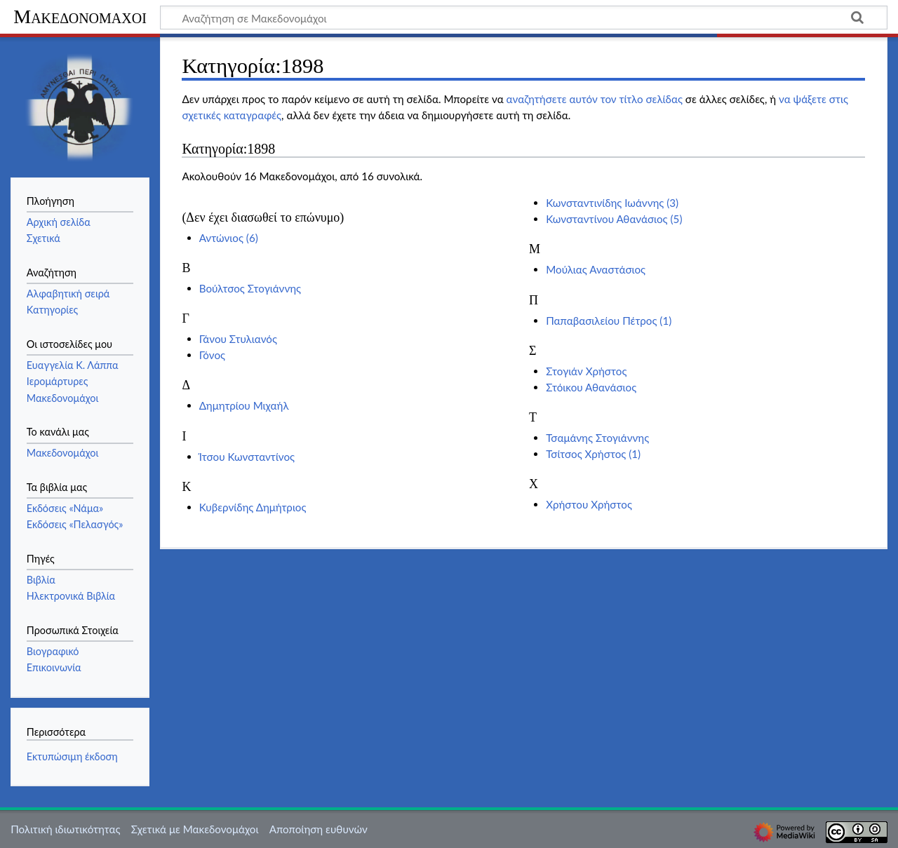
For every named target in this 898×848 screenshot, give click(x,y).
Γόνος (212, 355)
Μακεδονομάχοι (80, 16)
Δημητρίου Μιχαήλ (244, 405)
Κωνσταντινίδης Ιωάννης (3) (612, 202)
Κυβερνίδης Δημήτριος (253, 507)
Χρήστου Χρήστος (589, 504)
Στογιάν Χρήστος (586, 371)
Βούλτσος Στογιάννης (250, 288)
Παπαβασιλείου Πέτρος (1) (608, 320)
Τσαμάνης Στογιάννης (597, 437)
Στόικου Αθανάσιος (591, 387)
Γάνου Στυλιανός (238, 338)
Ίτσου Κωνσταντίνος (247, 456)
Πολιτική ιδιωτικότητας (65, 829)
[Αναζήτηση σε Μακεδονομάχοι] (524, 17)
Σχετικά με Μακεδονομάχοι (195, 829)
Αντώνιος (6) (228, 237)
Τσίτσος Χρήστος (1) (593, 453)
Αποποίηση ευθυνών (318, 829)
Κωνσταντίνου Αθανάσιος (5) (614, 219)
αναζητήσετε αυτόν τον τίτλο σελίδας (595, 99)
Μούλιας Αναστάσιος (595, 269)
